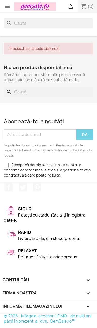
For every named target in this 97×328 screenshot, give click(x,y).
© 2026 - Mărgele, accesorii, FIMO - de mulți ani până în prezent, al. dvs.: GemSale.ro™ (48, 318)
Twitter (23, 187)
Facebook (8, 187)
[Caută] (48, 23)
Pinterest (37, 187)
